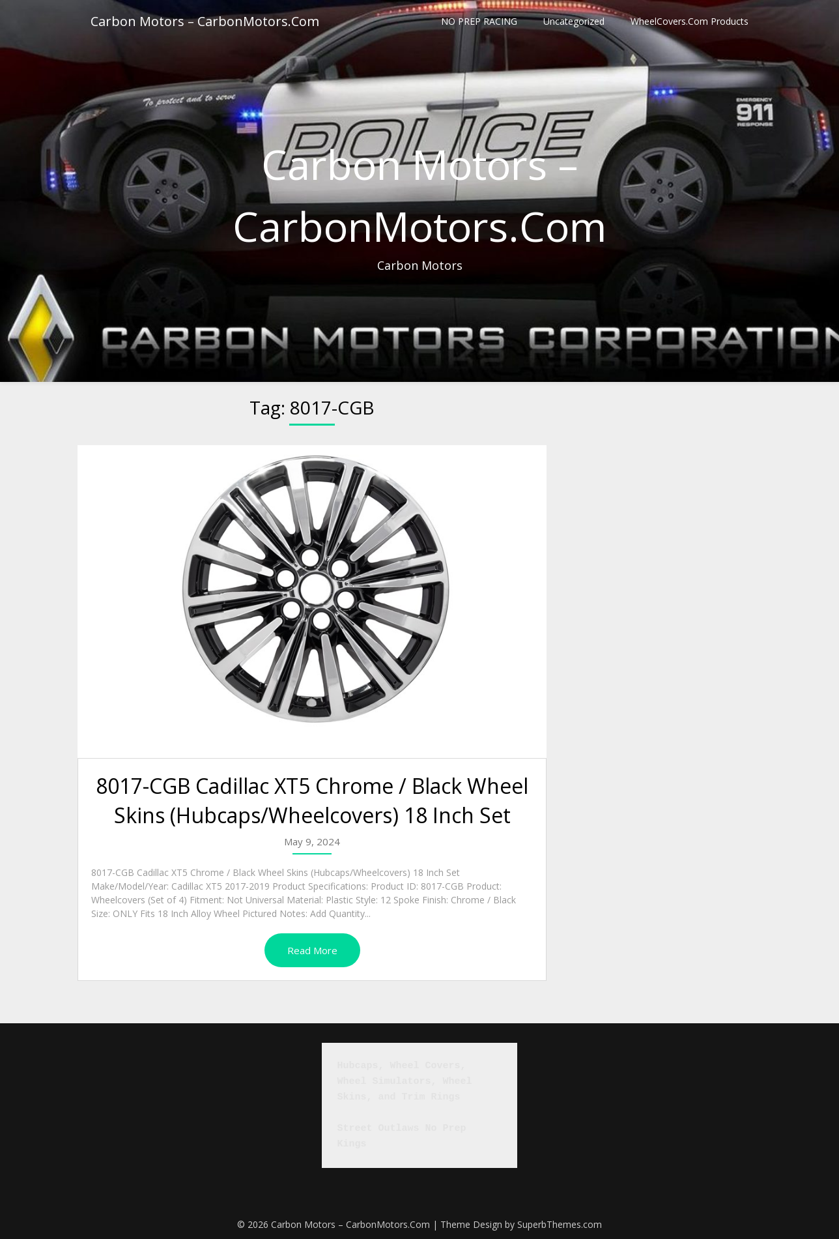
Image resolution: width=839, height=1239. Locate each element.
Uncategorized (573, 21)
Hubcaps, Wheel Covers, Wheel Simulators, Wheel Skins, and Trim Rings (407, 1081)
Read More (312, 950)
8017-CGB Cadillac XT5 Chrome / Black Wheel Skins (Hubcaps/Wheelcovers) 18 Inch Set (312, 800)
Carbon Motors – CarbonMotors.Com (205, 21)
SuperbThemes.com (559, 1224)
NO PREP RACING (479, 21)
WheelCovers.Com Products (689, 21)
